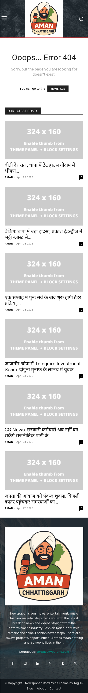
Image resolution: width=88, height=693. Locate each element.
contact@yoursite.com (52, 651)
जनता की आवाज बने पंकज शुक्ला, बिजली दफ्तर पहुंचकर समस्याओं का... (42, 499)
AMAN (9, 177)
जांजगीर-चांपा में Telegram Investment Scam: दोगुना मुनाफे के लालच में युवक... (43, 366)
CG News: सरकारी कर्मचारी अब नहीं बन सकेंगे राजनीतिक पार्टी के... (41, 432)
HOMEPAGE (58, 88)
